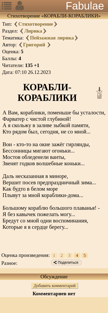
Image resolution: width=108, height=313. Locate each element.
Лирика (33, 31)
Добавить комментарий (55, 285)
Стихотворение (35, 24)
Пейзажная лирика (52, 38)
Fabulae (85, 6)
